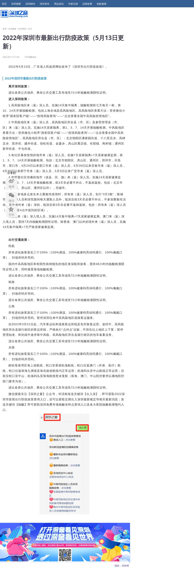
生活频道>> (13, 28)
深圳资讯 (44, 3)
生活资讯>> (23, 28)
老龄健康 (101, 3)
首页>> (6, 28)
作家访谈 (73, 3)
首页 (4, 3)
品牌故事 (87, 3)
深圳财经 (30, 3)
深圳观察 (16, 3)
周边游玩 (59, 3)
